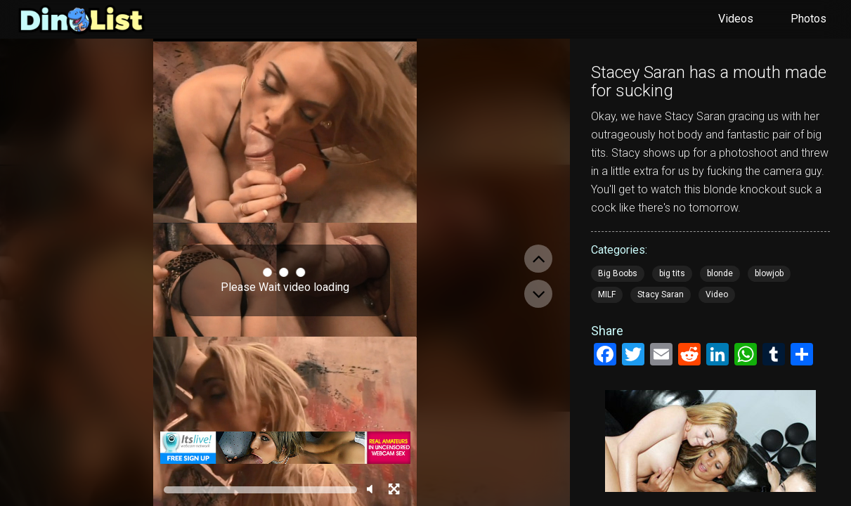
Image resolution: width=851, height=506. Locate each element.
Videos (735, 18)
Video (717, 294)
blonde (720, 273)
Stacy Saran (660, 294)
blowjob (769, 273)
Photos (808, 18)
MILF (607, 294)
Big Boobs (617, 273)
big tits (672, 273)
